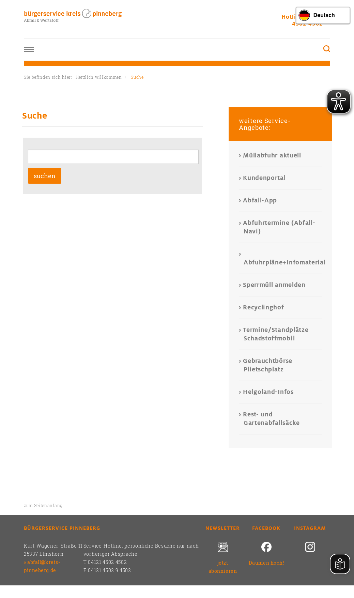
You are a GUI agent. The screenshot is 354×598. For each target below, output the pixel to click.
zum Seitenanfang (43, 505)
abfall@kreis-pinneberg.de (42, 566)
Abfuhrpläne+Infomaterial (283, 262)
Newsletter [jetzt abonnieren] (222, 528)
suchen (45, 176)
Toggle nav (29, 49)
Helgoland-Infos (269, 391)
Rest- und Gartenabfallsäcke (272, 418)
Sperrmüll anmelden (275, 284)
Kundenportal (265, 177)
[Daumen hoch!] (266, 550)
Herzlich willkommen (99, 77)
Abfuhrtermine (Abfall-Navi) (279, 227)
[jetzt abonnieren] (223, 550)
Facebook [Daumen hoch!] (266, 528)
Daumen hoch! (266, 562)
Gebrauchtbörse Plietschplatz (268, 365)
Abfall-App (260, 200)
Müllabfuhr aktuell (272, 155)
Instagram (310, 528)
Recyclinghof (264, 307)
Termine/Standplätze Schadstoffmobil (276, 334)
